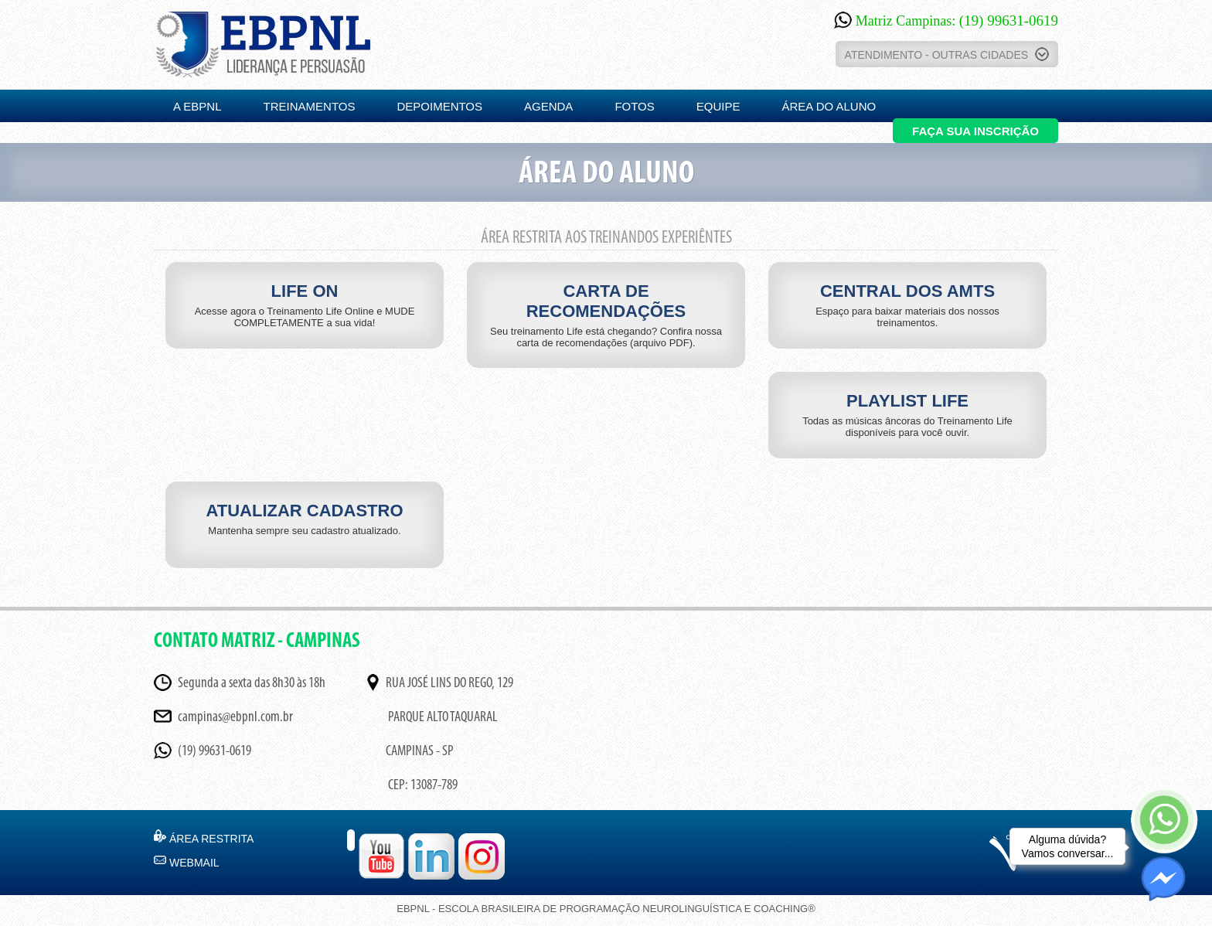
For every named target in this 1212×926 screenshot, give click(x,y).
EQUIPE (718, 106)
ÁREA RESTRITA (211, 838)
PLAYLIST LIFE (907, 414)
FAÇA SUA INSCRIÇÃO (975, 131)
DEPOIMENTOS (439, 106)
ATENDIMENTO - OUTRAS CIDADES (947, 54)
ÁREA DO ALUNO (828, 106)
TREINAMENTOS (310, 106)
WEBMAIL (194, 862)
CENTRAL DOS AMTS (907, 305)
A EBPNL (197, 106)
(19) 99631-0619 (214, 751)
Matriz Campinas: (946, 21)
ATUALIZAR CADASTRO (304, 518)
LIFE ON (304, 305)
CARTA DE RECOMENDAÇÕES (606, 315)
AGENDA (548, 106)
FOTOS (634, 106)
